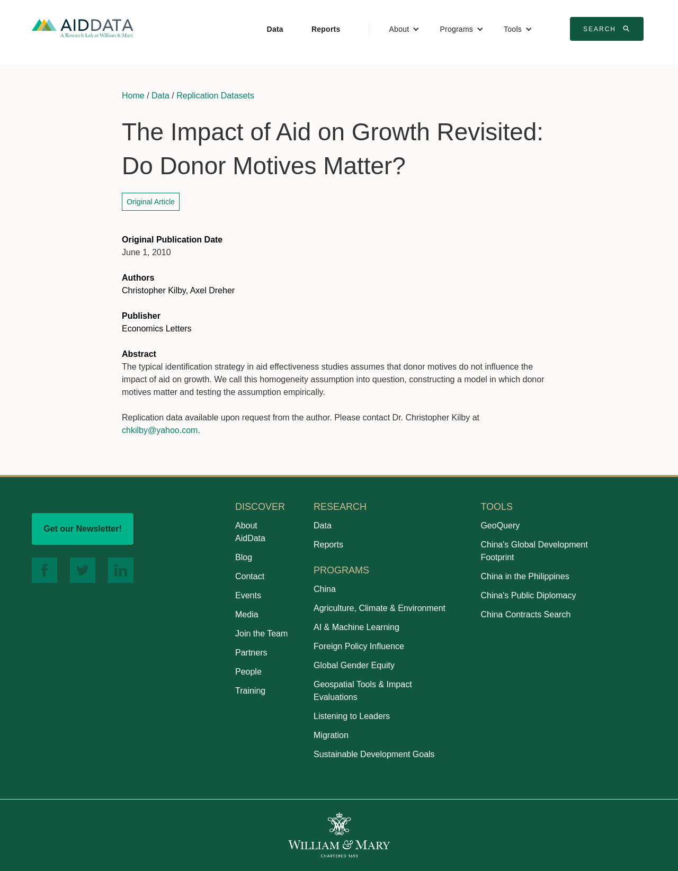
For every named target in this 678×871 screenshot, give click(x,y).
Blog (243, 557)
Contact (249, 576)
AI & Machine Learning (356, 627)
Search (608, 28)
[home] (82, 28)
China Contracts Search (525, 614)
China (325, 589)
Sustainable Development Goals (374, 754)
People (248, 671)
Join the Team (261, 633)
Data (275, 29)
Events (248, 595)
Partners (251, 652)
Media (246, 614)
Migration (331, 735)
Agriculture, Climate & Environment (379, 608)
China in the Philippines (524, 576)
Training (250, 690)
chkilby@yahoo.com (160, 430)
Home (133, 95)
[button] (404, 29)
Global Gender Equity (354, 665)
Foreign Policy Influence (359, 646)
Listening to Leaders (352, 716)
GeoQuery (500, 525)
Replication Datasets (215, 95)
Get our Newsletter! (82, 528)
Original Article (151, 201)
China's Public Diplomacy (528, 595)
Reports (326, 29)
